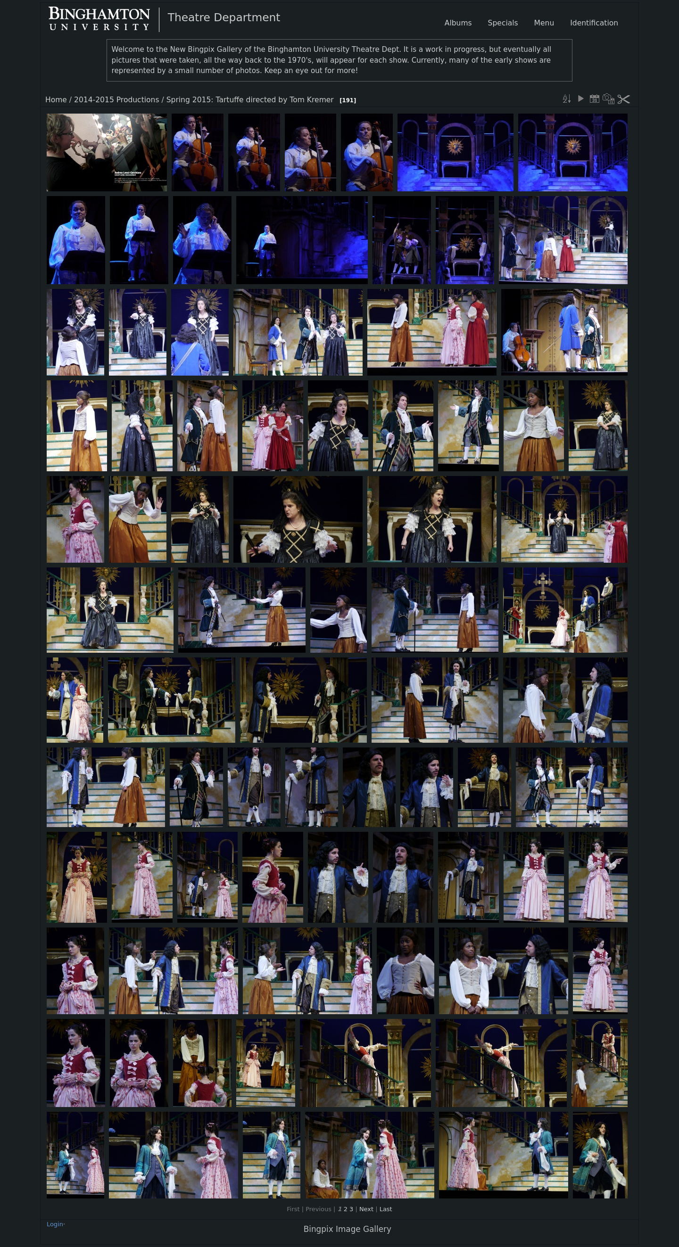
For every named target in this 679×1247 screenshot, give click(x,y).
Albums (458, 23)
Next (366, 1209)
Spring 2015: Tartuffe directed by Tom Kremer (250, 100)
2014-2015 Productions (116, 100)
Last (386, 1209)
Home (56, 100)
